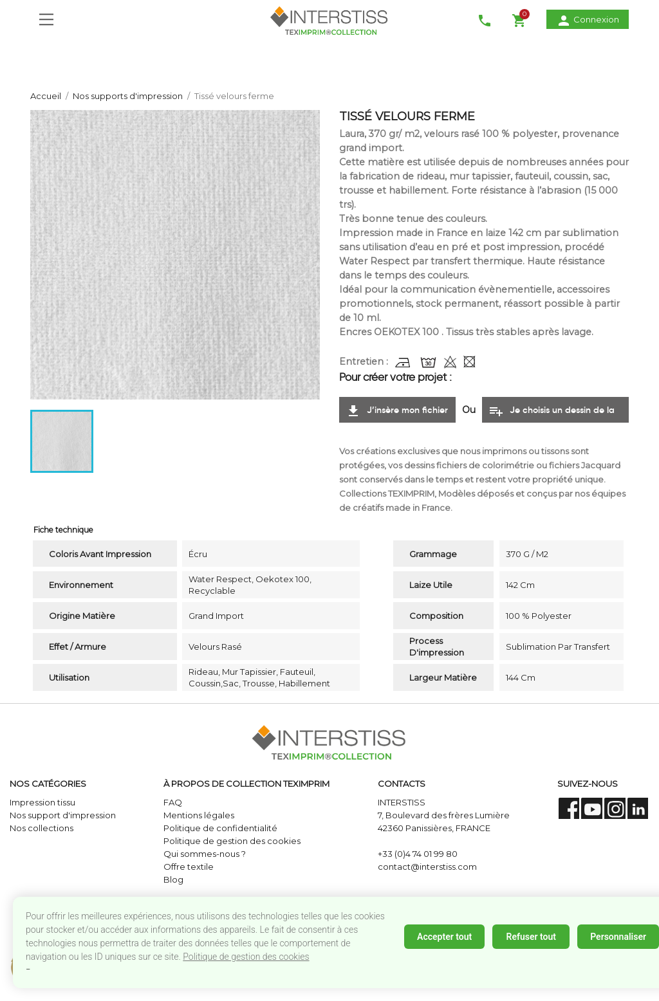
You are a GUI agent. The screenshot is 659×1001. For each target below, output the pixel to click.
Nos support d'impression (63, 815)
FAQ (172, 802)
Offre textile (188, 866)
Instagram (615, 808)
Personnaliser (618, 937)
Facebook (569, 808)
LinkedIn (638, 808)
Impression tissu (42, 802)
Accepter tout (444, 937)
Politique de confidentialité (220, 828)
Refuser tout (530, 937)
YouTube (591, 808)
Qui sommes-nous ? (204, 854)
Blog (173, 879)
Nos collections (41, 828)
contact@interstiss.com (427, 866)
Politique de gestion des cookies (246, 956)
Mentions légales (198, 815)
